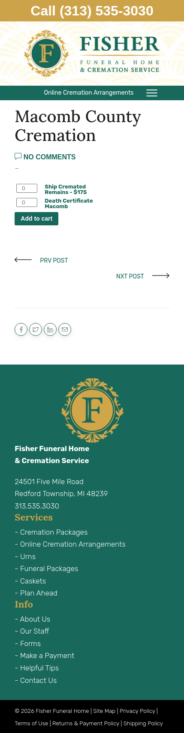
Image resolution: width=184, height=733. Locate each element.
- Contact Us (36, 680)
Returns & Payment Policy (85, 723)
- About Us (32, 619)
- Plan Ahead (36, 593)
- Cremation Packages (51, 532)
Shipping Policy (143, 723)
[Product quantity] (26, 188)
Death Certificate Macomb (69, 203)
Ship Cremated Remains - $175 (66, 189)
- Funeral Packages (46, 568)
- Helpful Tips (37, 668)
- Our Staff (32, 631)
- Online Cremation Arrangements (70, 544)
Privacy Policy (137, 711)
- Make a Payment (44, 655)
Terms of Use (31, 723)
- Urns (25, 556)
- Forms (28, 643)
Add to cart (36, 218)
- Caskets (30, 581)
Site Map (104, 711)
